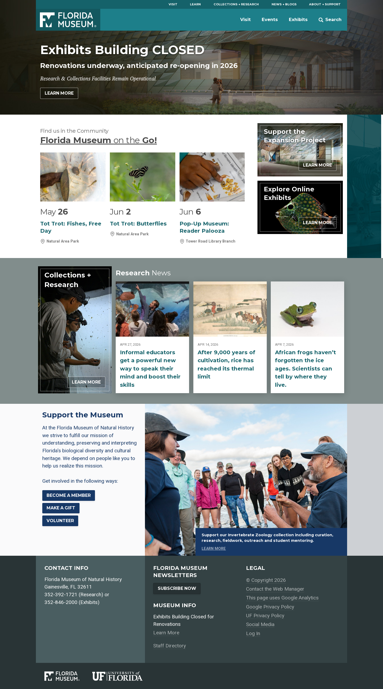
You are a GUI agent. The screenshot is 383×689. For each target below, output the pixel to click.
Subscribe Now (177, 588)
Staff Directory (169, 646)
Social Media (260, 624)
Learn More (59, 93)
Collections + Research (236, 4)
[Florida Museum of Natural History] (68, 676)
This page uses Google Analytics (282, 598)
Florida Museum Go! (98, 140)
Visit (173, 4)
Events (270, 19)
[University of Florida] (123, 676)
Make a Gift (61, 507)
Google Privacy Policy (270, 607)
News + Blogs (284, 4)
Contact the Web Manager (275, 589)
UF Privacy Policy (265, 616)
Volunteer (60, 520)
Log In (253, 633)
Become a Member (69, 495)
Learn (195, 4)
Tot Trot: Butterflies (138, 223)
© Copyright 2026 (266, 580)
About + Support (325, 4)
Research (143, 273)
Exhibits (298, 19)
